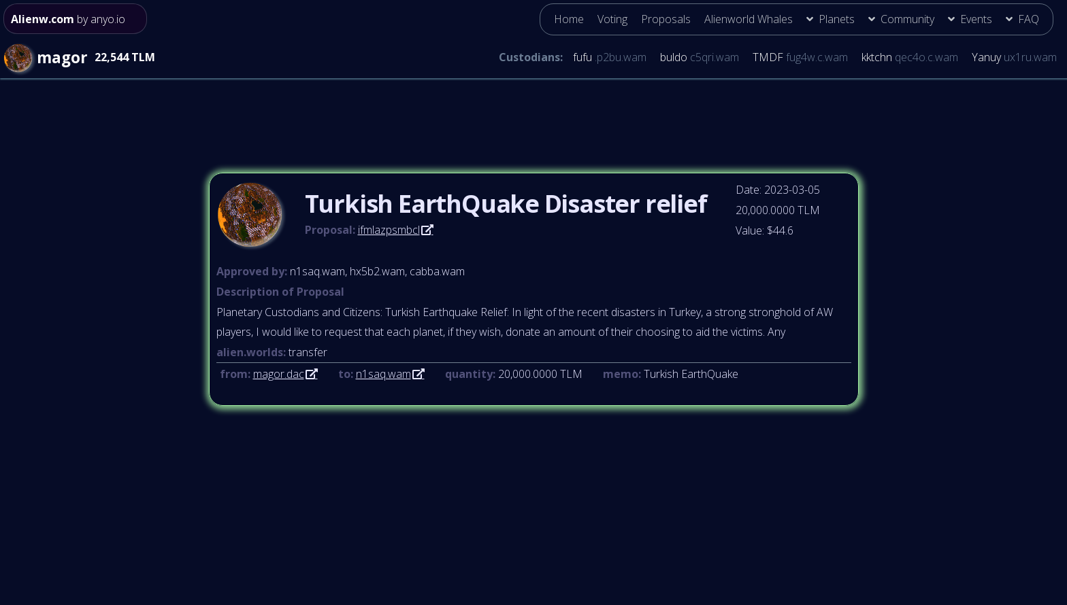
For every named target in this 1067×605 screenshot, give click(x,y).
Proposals (666, 19)
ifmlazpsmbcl (389, 229)
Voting (612, 19)
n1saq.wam (383, 373)
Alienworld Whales (748, 19)
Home (569, 19)
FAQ (1028, 19)
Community (907, 19)
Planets (837, 19)
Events (976, 19)
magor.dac (278, 373)
